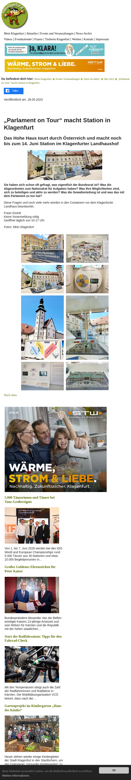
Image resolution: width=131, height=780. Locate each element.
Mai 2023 (109, 79)
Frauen (38, 39)
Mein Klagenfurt (14, 33)
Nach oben (10, 395)
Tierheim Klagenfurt (57, 39)
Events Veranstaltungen (68, 79)
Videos (8, 39)
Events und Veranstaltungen (56, 33)
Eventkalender (23, 39)
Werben (76, 39)
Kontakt (88, 39)
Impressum (102, 39)
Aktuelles (32, 33)
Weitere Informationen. (16, 776)
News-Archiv (84, 33)
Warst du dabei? (92, 79)
